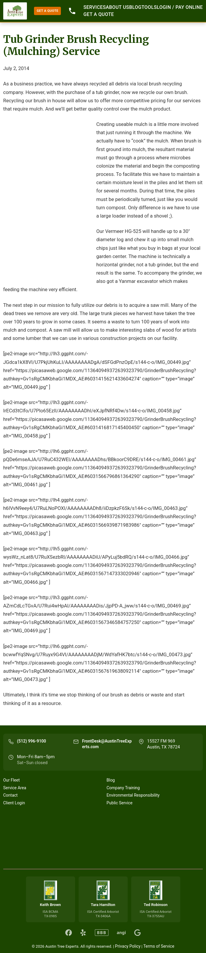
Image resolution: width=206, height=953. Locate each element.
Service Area (14, 787)
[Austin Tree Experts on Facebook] (68, 932)
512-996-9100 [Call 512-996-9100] (72, 11)
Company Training (123, 787)
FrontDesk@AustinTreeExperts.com (107, 744)
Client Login (14, 802)
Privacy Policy (127, 946)
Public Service (120, 802)
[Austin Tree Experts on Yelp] (83, 932)
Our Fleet (11, 780)
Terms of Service (158, 946)
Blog (135, 7)
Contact (10, 795)
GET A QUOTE (47, 11)
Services (94, 7)
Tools (149, 7)
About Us (117, 7)
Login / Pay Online (180, 7)
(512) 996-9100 (31, 741)
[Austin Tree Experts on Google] (137, 932)
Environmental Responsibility (133, 795)
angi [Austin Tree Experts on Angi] (121, 933)
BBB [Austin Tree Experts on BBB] (101, 932)
